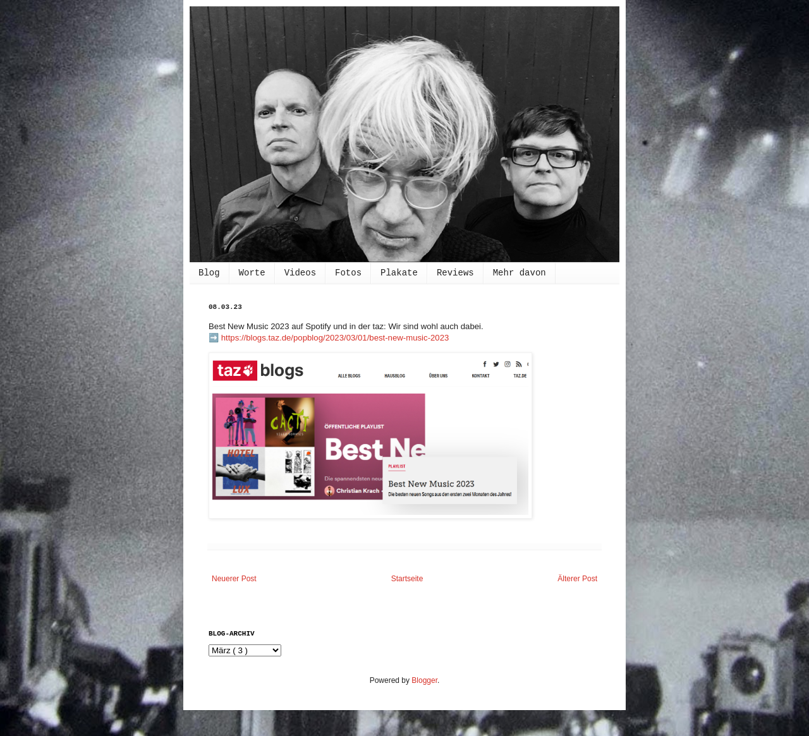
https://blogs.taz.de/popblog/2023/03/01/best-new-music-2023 (335, 337)
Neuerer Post (234, 578)
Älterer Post (577, 578)
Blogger (424, 680)
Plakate (399, 273)
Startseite (407, 578)
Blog (209, 273)
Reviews (455, 273)
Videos (300, 273)
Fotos (348, 273)
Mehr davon (519, 273)
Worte (252, 273)
